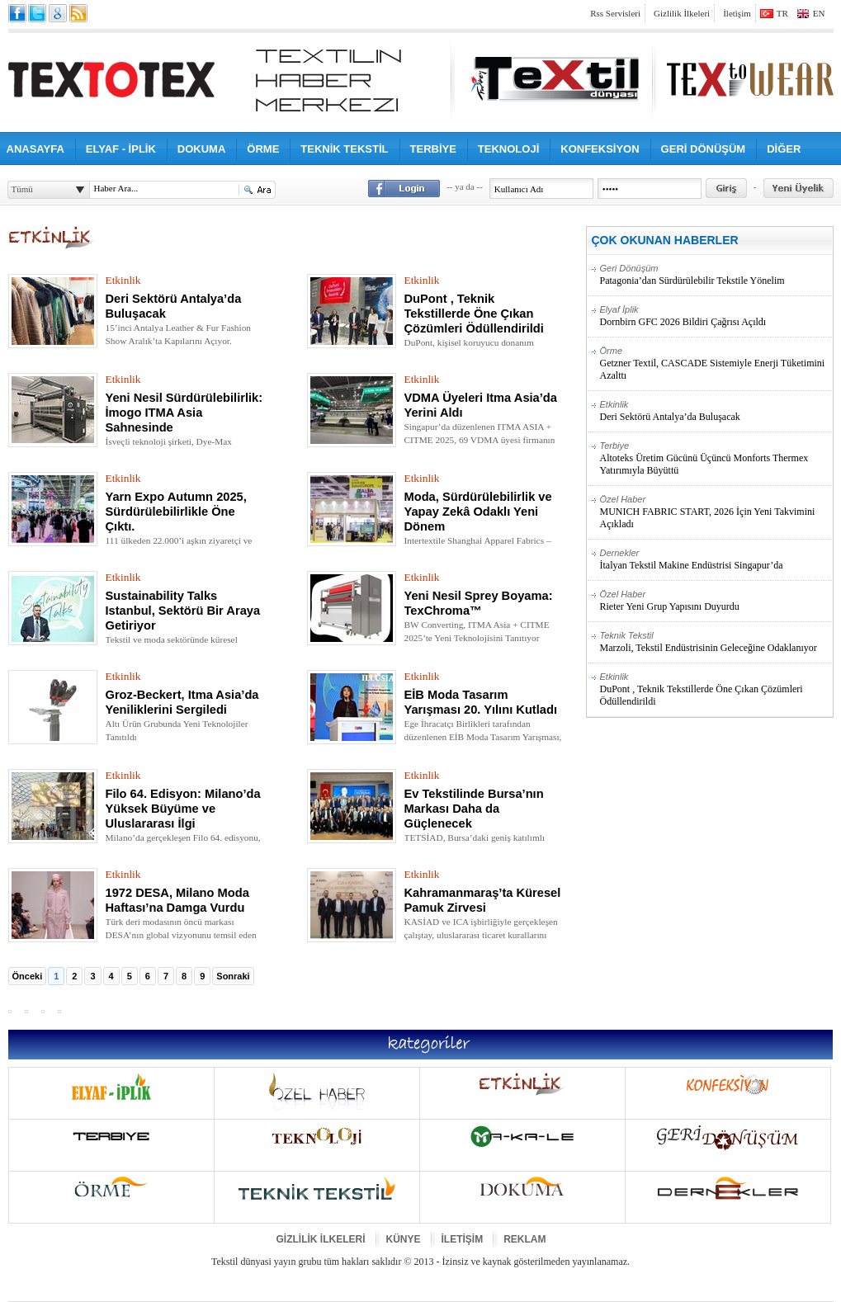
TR (782, 13)
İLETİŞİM (463, 1239)
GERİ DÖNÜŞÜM (703, 149)
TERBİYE (433, 149)
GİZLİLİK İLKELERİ (321, 1239)
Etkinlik (123, 280)
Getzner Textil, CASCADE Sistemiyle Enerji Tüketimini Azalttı (716, 363)
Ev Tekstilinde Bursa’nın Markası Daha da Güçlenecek (474, 808)
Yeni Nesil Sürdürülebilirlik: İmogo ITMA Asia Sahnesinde (184, 412)
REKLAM (524, 1239)
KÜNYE (403, 1239)
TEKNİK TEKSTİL (344, 149)
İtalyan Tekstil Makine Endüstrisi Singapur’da (716, 559)
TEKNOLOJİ (508, 149)
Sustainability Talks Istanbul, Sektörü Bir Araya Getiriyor (183, 610)
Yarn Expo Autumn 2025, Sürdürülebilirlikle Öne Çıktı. (176, 511)
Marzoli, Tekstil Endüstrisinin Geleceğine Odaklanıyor (716, 641)
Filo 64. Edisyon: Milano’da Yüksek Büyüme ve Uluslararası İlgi (183, 808)
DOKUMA (201, 149)
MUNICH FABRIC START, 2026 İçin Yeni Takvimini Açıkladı (716, 512)
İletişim (737, 13)
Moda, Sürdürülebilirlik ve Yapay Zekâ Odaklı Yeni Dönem (478, 511)
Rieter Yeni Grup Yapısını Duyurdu (716, 600)
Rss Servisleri (615, 13)
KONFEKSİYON (599, 149)
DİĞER (784, 149)
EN (819, 13)
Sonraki (232, 976)
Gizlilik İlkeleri (682, 13)
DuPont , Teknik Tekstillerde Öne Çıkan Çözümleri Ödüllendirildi (474, 313)
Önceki (27, 976)
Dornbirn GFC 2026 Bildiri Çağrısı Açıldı (716, 316)
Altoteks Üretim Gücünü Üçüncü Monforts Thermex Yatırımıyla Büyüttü (716, 458)
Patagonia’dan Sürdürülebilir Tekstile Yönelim (716, 274)
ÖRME (263, 149)
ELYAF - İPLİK (121, 149)
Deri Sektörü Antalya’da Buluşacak (716, 410)
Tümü (22, 189)
